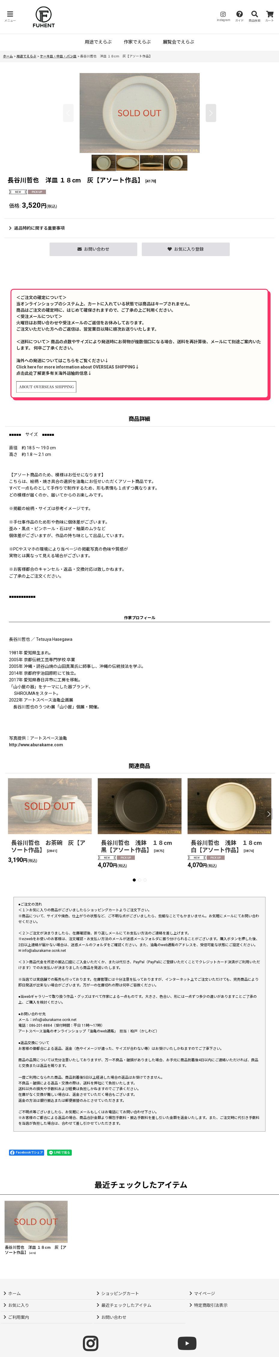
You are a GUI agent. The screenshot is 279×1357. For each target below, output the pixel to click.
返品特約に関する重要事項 (37, 228)
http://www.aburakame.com (36, 744)
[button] (10, 17)
